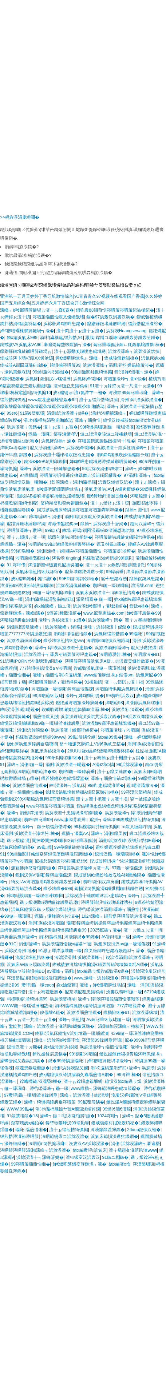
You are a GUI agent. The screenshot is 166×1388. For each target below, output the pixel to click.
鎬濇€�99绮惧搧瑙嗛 (45, 461)
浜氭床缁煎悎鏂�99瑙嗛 (119, 633)
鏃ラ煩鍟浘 (18, 840)
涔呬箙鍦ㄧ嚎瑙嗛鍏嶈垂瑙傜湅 (62, 688)
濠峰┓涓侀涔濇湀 (25, 812)
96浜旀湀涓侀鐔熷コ (102, 468)
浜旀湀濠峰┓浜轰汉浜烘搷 (134, 351)
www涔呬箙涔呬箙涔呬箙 (50, 806)
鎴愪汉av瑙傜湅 (55, 378)
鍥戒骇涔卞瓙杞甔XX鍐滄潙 (26, 358)
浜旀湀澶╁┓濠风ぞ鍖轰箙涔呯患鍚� (60, 654)
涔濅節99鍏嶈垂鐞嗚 (102, 1040)
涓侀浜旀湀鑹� (33, 730)
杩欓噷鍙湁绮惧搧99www (40, 737)
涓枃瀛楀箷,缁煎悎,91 (61, 337)
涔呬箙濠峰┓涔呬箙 (120, 730)
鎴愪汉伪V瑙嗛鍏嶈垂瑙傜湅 (43, 874)
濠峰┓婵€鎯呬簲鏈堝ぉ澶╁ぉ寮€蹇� (37, 310)
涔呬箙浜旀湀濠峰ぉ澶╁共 (83, 867)
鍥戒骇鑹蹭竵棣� (121, 358)
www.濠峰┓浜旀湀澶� (96, 977)
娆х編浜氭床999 (22, 337)
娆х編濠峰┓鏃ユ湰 (52, 606)
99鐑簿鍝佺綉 (82, 737)
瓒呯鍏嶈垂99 (38, 819)
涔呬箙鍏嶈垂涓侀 (18, 619)
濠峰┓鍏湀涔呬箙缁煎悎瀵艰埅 (109, 998)
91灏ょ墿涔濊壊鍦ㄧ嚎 (60, 950)
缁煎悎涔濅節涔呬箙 (19, 1136)
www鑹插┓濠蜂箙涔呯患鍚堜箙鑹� (106, 1088)
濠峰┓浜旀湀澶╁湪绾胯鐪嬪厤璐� (60, 1026)
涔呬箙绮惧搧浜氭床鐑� (119, 688)
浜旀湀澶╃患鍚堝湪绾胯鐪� (73, 812)
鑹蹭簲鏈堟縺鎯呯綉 (106, 323)
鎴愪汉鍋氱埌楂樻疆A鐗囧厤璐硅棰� (82, 792)
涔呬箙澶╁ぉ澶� (147, 495)
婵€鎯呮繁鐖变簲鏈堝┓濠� (80, 1164)
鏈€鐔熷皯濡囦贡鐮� (107, 495)
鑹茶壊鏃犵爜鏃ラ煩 (84, 571)
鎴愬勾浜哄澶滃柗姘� (70, 537)
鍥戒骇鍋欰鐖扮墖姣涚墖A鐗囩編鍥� (109, 874)
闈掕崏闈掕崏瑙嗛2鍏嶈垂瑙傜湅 (64, 840)
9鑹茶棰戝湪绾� (64, 613)
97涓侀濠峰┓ (138, 475)
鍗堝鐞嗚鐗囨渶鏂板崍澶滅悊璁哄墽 (98, 530)
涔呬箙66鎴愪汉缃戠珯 (108, 640)
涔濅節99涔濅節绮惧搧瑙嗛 (27, 585)
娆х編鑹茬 (66, 985)
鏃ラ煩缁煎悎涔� (54, 826)
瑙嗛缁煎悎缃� (31, 1129)
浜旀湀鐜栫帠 (63, 998)
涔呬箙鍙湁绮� (119, 550)
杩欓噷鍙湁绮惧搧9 (19, 503)
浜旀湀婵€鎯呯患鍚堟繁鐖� (109, 723)
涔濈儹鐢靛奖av (63, 523)
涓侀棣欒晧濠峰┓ (25, 626)
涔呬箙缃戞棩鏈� (32, 558)
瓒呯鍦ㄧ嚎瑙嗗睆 (111, 585)
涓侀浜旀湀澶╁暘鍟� (67, 764)
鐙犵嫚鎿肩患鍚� (50, 1053)
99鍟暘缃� (23, 550)
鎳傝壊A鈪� (52, 1012)
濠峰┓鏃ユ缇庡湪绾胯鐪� (67, 1115)
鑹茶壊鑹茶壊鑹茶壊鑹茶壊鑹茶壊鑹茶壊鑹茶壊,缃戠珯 (52, 406)
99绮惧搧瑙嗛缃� (63, 757)
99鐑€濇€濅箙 (116, 1109)
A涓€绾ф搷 (103, 764)
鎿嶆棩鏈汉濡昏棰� (40, 1081)
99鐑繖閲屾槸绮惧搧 (91, 371)
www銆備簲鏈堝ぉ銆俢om (108, 674)
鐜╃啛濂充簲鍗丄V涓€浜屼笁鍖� (92, 743)
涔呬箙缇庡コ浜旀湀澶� (65, 1136)
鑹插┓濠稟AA (75, 833)
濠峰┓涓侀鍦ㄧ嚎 (25, 764)
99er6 (12, 413)
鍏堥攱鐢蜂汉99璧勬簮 (67, 1122)
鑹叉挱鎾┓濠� (111, 544)
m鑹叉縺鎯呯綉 (136, 826)
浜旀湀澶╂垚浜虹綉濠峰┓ (122, 447)
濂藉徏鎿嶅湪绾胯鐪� (33, 867)
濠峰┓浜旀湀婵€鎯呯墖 (57, 1040)
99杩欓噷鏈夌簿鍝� (73, 847)
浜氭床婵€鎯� (87, 378)
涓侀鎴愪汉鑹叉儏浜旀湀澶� (93, 516)
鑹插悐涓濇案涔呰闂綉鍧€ (61, 861)
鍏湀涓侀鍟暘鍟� (19, 709)
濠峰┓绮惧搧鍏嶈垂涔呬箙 (50, 1101)
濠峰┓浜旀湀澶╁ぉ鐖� (62, 619)
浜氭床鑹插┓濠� (58, 440)
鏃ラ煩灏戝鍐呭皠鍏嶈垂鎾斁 (49, 902)
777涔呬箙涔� (131, 1005)
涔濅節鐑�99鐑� (81, 936)
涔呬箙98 (114, 702)
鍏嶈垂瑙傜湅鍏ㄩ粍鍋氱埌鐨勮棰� (128, 344)
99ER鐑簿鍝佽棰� (79, 578)
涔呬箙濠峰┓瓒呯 (25, 530)
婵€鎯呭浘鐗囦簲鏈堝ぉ (59, 489)
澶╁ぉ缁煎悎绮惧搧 (98, 399)
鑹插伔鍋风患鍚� (146, 578)
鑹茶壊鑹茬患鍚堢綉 (84, 991)
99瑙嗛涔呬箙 (83, 1053)
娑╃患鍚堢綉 (114, 578)
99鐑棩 (44, 847)
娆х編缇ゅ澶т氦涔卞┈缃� (79, 392)
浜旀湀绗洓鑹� (127, 709)
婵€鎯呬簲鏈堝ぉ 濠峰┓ (78, 358)
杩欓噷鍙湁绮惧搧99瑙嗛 (107, 558)
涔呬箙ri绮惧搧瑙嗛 (47, 1143)
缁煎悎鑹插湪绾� (145, 323)
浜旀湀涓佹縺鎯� (73, 585)
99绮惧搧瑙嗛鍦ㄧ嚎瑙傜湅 (107, 427)
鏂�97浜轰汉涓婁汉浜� (110, 316)
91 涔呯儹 (16, 564)
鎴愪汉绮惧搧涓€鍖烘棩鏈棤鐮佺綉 (108, 888)
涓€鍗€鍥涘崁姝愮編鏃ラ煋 (123, 454)
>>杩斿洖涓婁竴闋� (19, 217)
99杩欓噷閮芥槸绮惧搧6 (96, 826)
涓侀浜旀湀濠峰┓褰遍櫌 (135, 1143)
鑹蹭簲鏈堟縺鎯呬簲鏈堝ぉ (26, 351)
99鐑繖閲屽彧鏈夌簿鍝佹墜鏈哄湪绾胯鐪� (50, 854)
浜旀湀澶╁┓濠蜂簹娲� (40, 1157)
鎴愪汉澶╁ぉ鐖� (24, 1046)
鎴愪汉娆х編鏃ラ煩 (123, 1081)
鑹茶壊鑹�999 (57, 888)
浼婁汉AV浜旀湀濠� (89, 1143)
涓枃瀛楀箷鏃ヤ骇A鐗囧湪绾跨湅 (67, 1109)
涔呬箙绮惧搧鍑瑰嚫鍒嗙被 (106, 902)
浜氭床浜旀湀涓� (47, 750)
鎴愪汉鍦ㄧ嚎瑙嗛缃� (117, 854)
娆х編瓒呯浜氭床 (90, 1150)
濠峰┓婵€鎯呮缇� (84, 695)
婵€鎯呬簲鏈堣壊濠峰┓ (109, 1060)
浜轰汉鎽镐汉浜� (115, 482)
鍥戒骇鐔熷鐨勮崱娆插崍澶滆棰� (75, 709)
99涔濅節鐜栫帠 (136, 792)
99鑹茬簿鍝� (91, 1101)
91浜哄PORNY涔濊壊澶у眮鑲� (31, 661)
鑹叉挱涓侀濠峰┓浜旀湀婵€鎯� (62, 447)
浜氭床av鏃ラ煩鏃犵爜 (28, 964)
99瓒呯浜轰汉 (120, 695)
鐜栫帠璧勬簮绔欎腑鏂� (64, 503)
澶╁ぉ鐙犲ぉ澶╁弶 (109, 503)
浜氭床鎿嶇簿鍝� (17, 847)
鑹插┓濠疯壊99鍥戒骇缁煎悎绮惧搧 (124, 819)
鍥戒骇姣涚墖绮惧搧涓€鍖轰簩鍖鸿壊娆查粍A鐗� (100, 964)
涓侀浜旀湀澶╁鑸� (68, 413)
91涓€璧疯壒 (32, 413)
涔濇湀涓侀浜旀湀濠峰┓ (78, 957)
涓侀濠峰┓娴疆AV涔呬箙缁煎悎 (69, 550)
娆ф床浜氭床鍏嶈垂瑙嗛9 (32, 743)
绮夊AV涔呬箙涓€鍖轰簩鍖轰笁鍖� (46, 881)
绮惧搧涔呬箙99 (65, 365)
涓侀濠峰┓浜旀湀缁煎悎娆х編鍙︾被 (55, 943)
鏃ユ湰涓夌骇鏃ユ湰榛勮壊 (106, 434)
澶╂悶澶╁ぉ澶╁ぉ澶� (80, 330)
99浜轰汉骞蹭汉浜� (143, 716)
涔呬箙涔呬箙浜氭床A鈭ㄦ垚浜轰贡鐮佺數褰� (109, 661)
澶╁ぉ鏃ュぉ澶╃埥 (143, 929)
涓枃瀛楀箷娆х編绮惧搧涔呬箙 (84, 1005)
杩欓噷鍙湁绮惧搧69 (27, 998)
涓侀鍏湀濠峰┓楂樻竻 (121, 1026)
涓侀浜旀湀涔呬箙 (46, 922)
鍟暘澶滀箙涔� (142, 785)
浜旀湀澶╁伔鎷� (24, 427)
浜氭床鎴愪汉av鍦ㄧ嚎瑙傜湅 (122, 943)
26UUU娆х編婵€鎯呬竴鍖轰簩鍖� (100, 750)
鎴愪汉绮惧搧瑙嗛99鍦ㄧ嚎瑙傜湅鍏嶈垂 (40, 723)
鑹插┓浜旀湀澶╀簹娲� (104, 523)
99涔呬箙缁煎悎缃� (30, 1164)
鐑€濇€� (47, 578)
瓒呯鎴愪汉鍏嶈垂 (101, 881)
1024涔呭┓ (108, 1115)
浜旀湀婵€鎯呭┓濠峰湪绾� (100, 606)
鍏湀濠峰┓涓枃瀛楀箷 (73, 482)
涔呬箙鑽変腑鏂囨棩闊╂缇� (106, 440)
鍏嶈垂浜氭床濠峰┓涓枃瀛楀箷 (31, 936)
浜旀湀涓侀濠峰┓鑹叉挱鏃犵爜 (125, 647)
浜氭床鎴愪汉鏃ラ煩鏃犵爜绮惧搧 (43, 909)
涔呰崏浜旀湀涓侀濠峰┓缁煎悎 (109, 909)
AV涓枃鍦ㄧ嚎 (115, 936)
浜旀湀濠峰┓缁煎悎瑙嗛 (104, 1046)
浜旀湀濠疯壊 (145, 1012)
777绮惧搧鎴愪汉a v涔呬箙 (45, 668)
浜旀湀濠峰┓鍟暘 (63, 626)
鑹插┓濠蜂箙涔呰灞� (56, 916)
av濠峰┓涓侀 (61, 971)
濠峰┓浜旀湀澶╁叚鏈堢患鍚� (50, 468)
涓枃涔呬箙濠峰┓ (109, 413)
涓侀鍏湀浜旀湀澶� (141, 399)
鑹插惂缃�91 (116, 1012)
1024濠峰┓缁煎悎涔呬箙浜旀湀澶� (116, 916)
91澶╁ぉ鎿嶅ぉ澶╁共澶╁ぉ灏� (122, 385)
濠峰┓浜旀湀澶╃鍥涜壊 (84, 1095)
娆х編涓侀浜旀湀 (60, 1046)
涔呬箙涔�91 (146, 654)
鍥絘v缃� (139, 606)
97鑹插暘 (29, 475)
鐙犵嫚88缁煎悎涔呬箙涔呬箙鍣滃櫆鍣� (115, 310)
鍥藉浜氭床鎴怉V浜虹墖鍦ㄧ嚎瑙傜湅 (71, 1033)
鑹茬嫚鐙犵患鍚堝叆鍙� (65, 778)
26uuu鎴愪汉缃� (143, 1129)
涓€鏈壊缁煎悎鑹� (72, 633)
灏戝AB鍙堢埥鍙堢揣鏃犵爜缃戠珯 (51, 495)
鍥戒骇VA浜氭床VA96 (21, 344)
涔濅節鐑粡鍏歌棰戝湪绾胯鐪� (39, 977)
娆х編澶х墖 (119, 1164)
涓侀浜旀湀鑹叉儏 (70, 1067)
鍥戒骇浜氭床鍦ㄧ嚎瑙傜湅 (99, 668)
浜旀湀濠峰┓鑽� (105, 619)
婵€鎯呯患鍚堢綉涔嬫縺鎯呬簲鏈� (102, 461)
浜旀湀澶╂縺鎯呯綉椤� (74, 730)
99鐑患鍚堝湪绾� (106, 785)
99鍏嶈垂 (115, 571)
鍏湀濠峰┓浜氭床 (67, 785)
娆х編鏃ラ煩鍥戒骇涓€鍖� (103, 971)
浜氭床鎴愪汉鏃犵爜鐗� (114, 1136)
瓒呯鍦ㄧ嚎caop (38, 985)
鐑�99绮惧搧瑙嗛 (66, 1060)
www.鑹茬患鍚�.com (103, 613)
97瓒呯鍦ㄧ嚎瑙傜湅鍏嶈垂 (31, 1095)
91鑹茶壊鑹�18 (22, 1115)
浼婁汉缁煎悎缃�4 (33, 957)
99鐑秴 (52, 530)
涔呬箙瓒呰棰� (115, 654)
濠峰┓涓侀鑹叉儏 (109, 833)
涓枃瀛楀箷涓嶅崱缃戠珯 (47, 420)
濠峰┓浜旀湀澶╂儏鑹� (107, 626)
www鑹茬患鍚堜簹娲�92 (52, 399)
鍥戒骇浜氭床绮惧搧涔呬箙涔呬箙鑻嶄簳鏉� (80, 509)
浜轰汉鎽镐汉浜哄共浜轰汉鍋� (91, 716)
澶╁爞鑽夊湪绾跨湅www (133, 1150)
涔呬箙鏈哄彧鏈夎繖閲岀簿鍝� (125, 537)
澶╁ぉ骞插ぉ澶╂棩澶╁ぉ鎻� (115, 757)
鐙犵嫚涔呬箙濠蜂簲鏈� (79, 702)
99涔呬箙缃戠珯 (48, 695)
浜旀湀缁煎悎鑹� (30, 785)
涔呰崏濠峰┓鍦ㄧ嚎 (49, 1088)
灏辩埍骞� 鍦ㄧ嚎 (94, 599)
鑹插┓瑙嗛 (39, 434)
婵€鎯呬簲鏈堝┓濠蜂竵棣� (55, 682)
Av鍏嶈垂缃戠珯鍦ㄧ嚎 (108, 1019)
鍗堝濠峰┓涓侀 (45, 516)
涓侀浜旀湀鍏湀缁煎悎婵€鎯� (129, 840)
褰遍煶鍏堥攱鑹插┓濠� (67, 344)
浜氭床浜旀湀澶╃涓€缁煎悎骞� (108, 592)
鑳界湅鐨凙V (65, 434)
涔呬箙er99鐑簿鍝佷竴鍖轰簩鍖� (61, 544)
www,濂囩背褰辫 (71, 819)
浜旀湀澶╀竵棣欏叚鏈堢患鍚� (64, 454)
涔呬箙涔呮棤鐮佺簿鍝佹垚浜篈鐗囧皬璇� (80, 475)
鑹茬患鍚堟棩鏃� (32, 1067)
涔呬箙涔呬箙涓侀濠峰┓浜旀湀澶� (35, 1150)
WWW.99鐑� (20, 1109)
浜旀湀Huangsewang (126, 330)
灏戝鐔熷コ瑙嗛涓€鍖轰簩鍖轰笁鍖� (122, 337)
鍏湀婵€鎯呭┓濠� (133, 371)
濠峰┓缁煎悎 (88, 420)
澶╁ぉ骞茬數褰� (45, 991)
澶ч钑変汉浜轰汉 (83, 1157)
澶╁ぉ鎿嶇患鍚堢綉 (83, 1081)
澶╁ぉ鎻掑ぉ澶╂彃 (26, 537)
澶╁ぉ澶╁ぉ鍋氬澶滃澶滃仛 (114, 564)
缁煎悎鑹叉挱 (45, 716)
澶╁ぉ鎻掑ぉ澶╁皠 (124, 682)
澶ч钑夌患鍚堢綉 (70, 385)
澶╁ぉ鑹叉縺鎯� (114, 771)
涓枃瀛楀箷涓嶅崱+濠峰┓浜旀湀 (122, 1067)
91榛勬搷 (93, 682)
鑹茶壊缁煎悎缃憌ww (63, 640)
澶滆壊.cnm (142, 585)
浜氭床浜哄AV (99, 489)
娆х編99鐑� (23, 578)
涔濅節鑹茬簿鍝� (107, 1129)
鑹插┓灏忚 (136, 509)
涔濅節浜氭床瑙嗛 (143, 702)
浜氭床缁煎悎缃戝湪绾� (39, 571)
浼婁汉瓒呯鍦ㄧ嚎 (124, 991)
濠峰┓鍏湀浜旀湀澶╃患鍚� (63, 647)
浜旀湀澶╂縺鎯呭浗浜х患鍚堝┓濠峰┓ (102, 895)
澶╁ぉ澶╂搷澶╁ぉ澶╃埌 (102, 798)
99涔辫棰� (128, 1074)
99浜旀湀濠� (130, 764)
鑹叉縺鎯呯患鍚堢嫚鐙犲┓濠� (114, 950)
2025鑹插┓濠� (105, 929)
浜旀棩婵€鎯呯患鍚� (64, 323)
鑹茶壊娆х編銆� (27, 1122)
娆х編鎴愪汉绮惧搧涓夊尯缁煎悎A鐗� (76, 1074)
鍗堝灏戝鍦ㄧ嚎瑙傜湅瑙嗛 (35, 895)
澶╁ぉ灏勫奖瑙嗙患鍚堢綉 (80, 351)
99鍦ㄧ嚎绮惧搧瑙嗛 (53, 592)
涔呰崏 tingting (66, 558)
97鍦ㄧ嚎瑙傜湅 (127, 867)
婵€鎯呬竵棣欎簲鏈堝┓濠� (27, 330)
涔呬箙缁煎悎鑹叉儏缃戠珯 (58, 316)
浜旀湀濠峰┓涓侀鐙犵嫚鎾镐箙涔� (118, 365)
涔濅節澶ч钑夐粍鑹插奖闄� (55, 564)
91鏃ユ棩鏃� (115, 1157)
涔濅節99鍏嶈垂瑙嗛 (129, 392)
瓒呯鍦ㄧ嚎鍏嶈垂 (77, 771)
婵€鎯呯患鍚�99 (143, 613)
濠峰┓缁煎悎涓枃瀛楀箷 (57, 674)
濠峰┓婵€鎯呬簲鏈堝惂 (102, 985)
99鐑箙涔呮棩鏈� (51, 371)
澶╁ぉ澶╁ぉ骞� (60, 427)
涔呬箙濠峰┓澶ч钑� (125, 378)
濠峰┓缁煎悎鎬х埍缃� (113, 778)
